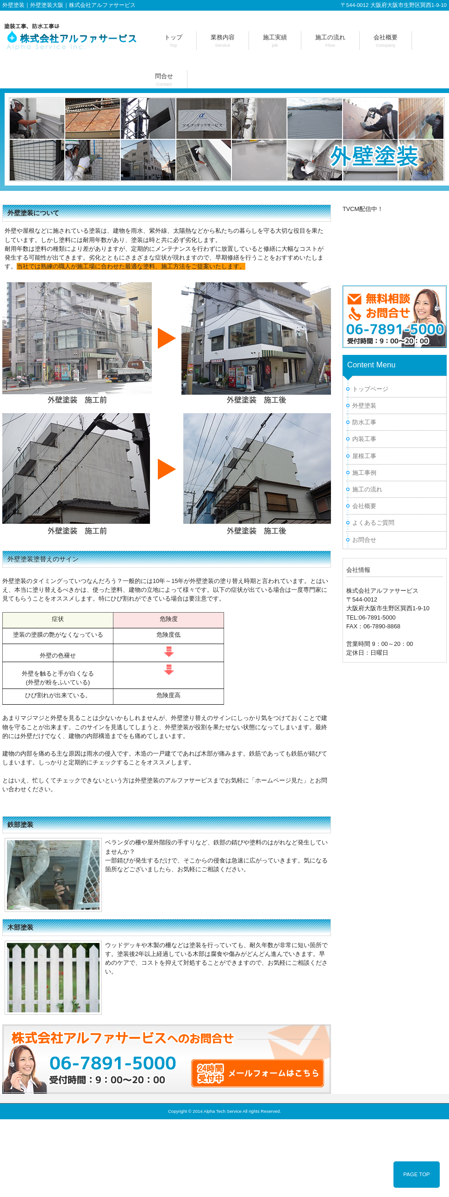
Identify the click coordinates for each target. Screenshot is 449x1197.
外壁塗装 (364, 405)
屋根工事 (364, 456)
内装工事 (364, 438)
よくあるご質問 (373, 522)
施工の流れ (367, 489)
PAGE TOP (416, 1174)
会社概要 (364, 505)
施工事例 (364, 472)
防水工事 (364, 422)
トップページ (370, 388)
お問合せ (364, 539)
